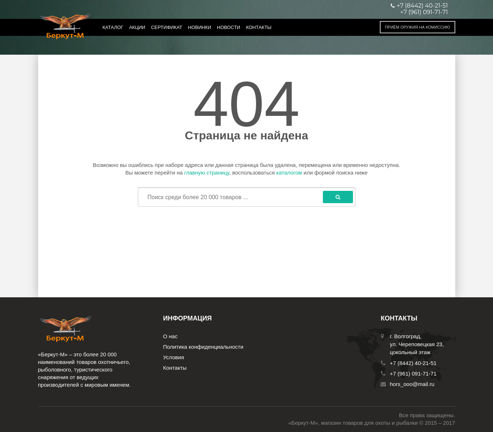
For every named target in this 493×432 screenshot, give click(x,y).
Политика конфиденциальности (203, 347)
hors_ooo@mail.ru (412, 384)
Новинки (199, 27)
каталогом (289, 172)
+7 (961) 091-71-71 (424, 12)
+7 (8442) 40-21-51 (413, 363)
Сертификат (166, 27)
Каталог (113, 27)
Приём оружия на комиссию (417, 27)
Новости (228, 27)
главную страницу (206, 172)
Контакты (258, 27)
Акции (137, 27)
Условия (173, 357)
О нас (170, 336)
